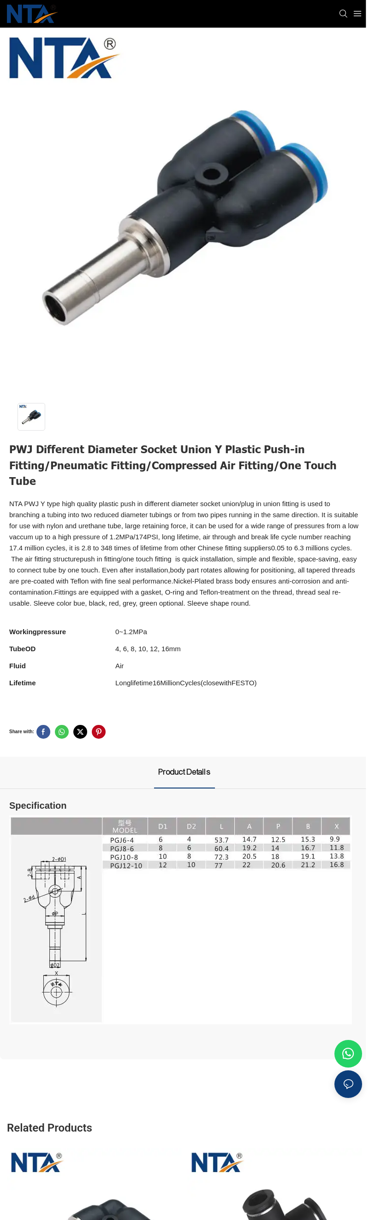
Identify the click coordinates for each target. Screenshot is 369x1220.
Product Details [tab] (184, 772)
